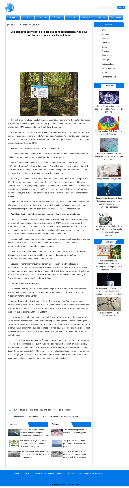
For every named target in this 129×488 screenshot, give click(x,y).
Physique (101, 17)
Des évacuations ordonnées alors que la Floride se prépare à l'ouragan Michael (45, 416)
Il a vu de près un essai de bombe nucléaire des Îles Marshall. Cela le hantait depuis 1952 (34, 454)
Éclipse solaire (108, 64)
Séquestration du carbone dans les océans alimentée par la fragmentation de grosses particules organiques (109, 195)
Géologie (105, 60)
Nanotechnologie (109, 77)
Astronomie (42, 17)
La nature (36, 25)
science (14, 25)
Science (23, 25)
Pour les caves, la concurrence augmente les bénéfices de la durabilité (42, 410)
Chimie (27, 17)
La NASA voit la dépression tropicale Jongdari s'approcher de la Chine (109, 102)
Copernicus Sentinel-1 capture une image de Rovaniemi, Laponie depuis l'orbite (109, 149)
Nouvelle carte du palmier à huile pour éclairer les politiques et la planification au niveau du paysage (108, 223)
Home (12, 17)
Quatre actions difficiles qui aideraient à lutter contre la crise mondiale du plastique (74, 454)
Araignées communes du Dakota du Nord (108, 307)
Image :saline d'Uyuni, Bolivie (109, 172)
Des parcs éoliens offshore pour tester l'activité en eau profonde (74, 443)
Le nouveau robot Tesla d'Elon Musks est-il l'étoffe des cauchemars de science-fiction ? (108, 284)
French (16, 473)
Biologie (86, 17)
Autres (104, 72)
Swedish (60, 473)
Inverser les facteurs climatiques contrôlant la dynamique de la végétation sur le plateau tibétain (109, 258)
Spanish (38, 473)
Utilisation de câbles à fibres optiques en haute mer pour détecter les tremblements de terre (34, 433)
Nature (72, 17)
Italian (27, 473)
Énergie (57, 17)
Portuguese (49, 473)
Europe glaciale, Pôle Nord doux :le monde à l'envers (108, 125)
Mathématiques (108, 68)
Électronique (116, 17)
